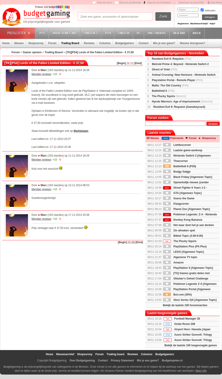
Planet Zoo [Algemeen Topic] (186, 209)
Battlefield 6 (163, 90)
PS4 (108, 33)
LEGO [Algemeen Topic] (183, 251)
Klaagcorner (176, 203)
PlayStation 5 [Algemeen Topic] (188, 267)
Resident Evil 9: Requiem (171, 58)
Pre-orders (157, 33)
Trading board (115, 354)
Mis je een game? (164, 43)
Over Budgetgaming (82, 360)
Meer (197, 33)
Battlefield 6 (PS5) (179, 166)
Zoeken (213, 124)
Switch (124, 33)
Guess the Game (178, 198)
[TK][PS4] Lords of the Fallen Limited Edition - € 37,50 (100, 52)
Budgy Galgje (177, 171)
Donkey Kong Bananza (182, 219)
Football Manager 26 (187, 318)
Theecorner (175, 161)
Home (6, 43)
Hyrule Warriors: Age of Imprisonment (182, 101)
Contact (144, 43)
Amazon (173, 262)
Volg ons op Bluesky (130, 2)
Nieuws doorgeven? (192, 43)
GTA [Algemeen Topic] (182, 193)
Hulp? (212, 23)
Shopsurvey (36, 43)
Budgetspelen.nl (172, 360)
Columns (105, 43)
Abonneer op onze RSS (191, 2)
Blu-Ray (179, 33)
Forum (52, 43)
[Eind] (138, 63)
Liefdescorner (177, 145)
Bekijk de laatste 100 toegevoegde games (191, 345)
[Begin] (121, 63)
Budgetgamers (124, 43)
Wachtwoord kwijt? (199, 23)
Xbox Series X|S (65, 33)
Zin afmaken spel (179, 230)
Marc (44, 70)
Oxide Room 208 (184, 324)
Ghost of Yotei (164, 69)
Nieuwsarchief (65, 354)
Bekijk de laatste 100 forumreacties (185, 305)
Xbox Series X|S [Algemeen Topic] (190, 300)
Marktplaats (80, 130)
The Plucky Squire (169, 96)
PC (139, 33)
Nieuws (19, 43)
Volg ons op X (104, 2)
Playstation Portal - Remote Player (177, 80)
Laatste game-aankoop (182, 150)
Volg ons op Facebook (159, 2)
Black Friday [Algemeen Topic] (187, 177)
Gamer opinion (32, 52)
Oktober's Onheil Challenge (185, 278)
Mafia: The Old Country (170, 85)
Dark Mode (216, 2)
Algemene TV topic (180, 257)
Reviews (89, 43)
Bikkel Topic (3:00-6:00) (183, 235)
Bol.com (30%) (177, 294)
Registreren (183, 23)
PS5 (43, 33)
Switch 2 (91, 33)
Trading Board (70, 43)
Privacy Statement (122, 360)
